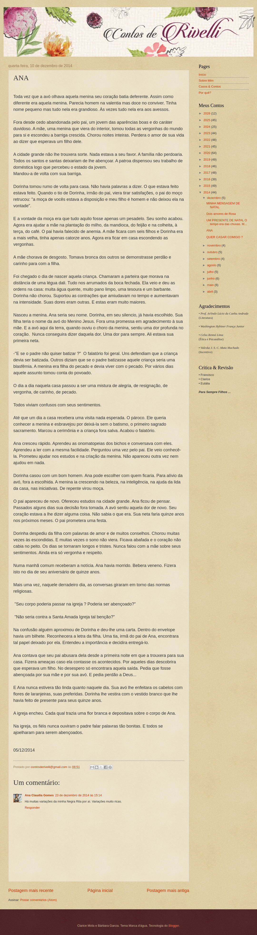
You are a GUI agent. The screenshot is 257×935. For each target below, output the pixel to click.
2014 (207, 192)
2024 (207, 126)
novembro (214, 245)
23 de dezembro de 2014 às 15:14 (78, 795)
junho (211, 278)
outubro (212, 252)
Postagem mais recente (30, 890)
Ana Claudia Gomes (39, 795)
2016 (207, 179)
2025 (207, 120)
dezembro (214, 198)
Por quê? (205, 92)
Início (202, 74)
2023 (207, 133)
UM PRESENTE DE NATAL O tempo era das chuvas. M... (226, 222)
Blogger (173, 925)
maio (210, 285)
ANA (209, 230)
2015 (207, 185)
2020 (207, 153)
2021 (207, 146)
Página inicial (100, 890)
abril (210, 291)
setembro (214, 259)
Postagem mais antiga (168, 890)
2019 (207, 159)
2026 (207, 113)
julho (210, 272)
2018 (207, 166)
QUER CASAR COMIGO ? (224, 237)
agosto (212, 265)
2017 (207, 172)
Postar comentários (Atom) (38, 900)
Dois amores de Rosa (221, 214)
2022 (207, 140)
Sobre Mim (206, 80)
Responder (32, 807)
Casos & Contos (210, 86)
